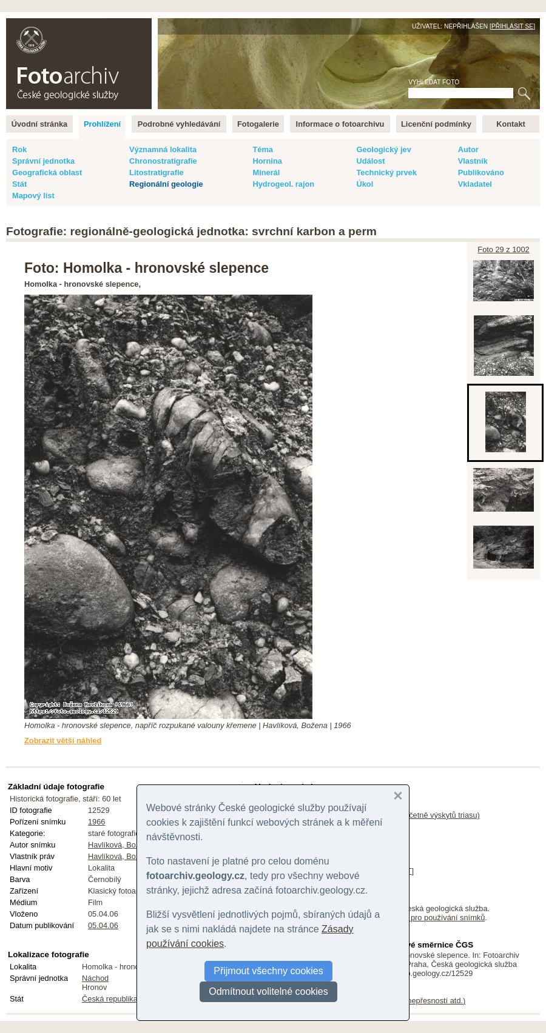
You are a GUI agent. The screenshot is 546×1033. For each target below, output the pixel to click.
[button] (398, 796)
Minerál (266, 172)
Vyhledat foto (433, 82)
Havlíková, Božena (120, 844)
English (137, 24)
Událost (370, 160)
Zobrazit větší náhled (62, 740)
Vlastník (473, 160)
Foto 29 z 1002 (503, 249)
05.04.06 (103, 925)
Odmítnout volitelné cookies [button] (268, 991)
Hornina (266, 160)
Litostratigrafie (156, 172)
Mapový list (33, 195)
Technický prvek (386, 172)
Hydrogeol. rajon (283, 184)
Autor (468, 149)
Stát (19, 184)
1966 (96, 821)
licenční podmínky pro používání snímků (415, 917)
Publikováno (481, 172)
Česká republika (110, 998)
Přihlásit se (512, 26)
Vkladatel (475, 184)
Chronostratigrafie (163, 160)
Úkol (364, 184)
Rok (19, 149)
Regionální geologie (166, 184)
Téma (262, 149)
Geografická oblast (47, 172)
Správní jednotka (43, 160)
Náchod (95, 978)
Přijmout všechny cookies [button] (268, 971)
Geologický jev (383, 149)
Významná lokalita (163, 149)
